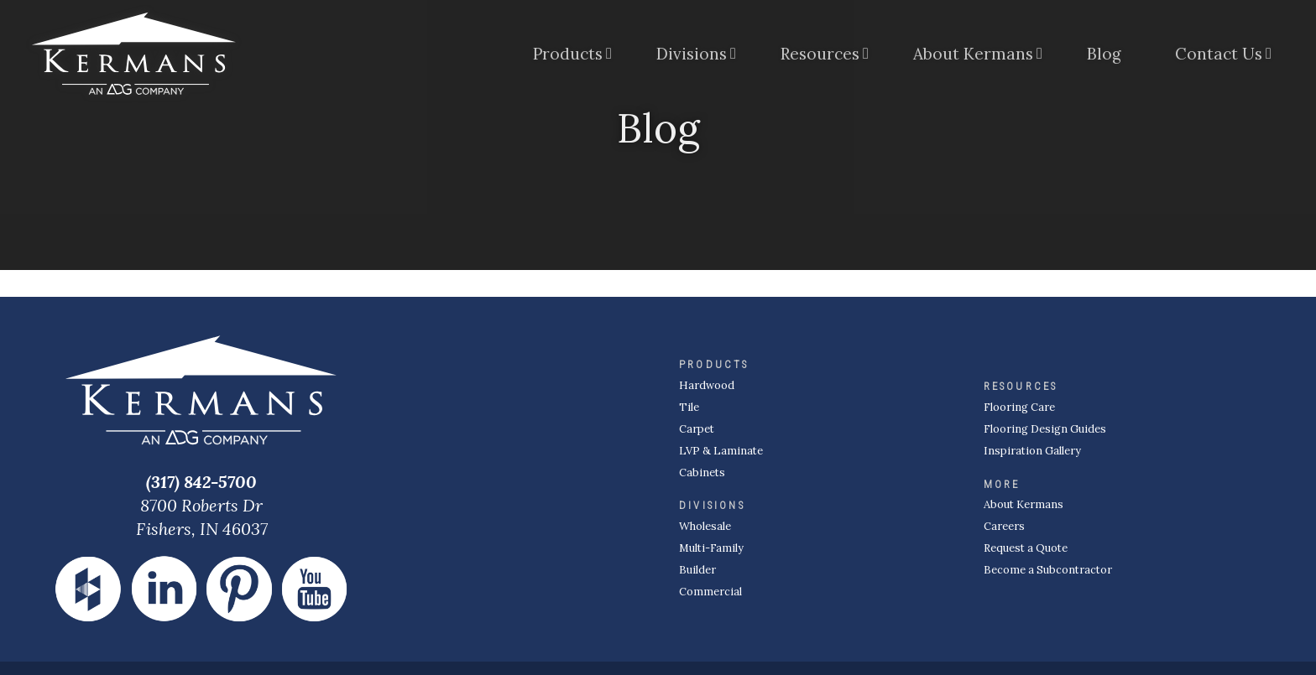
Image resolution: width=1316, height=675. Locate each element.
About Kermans (973, 54)
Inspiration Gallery (1032, 451)
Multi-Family (711, 548)
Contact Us (1218, 54)
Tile (689, 407)
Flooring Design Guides (1045, 429)
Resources (820, 54)
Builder (697, 570)
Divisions (691, 54)
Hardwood (706, 385)
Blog (1104, 54)
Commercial (710, 591)
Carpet (696, 429)
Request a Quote (1026, 548)
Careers (1004, 526)
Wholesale (705, 526)
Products (568, 54)
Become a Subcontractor (1048, 570)
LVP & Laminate (721, 451)
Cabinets (702, 472)
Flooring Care (1019, 407)
